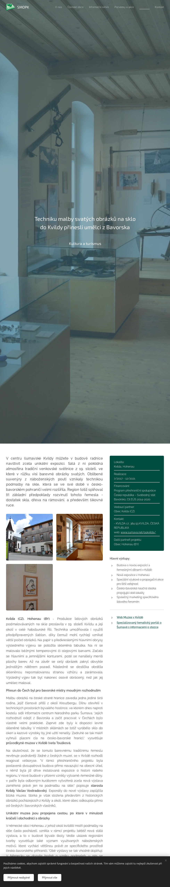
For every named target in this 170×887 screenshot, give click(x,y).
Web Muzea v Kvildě (130, 617)
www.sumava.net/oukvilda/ (138, 532)
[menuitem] (54, 7)
